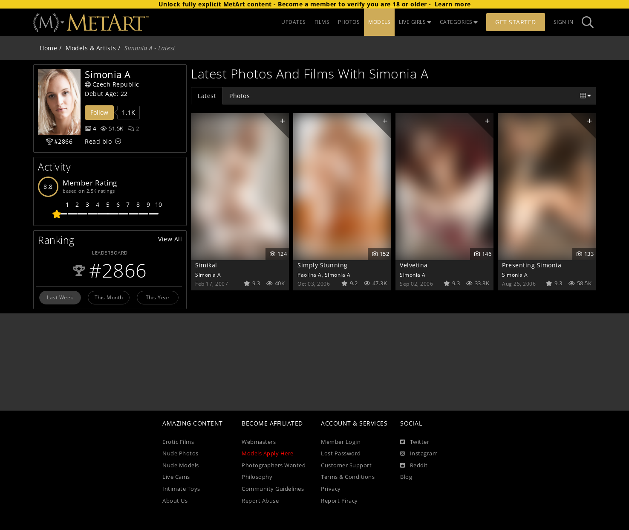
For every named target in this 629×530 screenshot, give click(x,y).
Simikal (206, 265)
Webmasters (259, 442)
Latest (207, 96)
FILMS (322, 22)
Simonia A (208, 274)
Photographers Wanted (274, 465)
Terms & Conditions (348, 477)
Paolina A (309, 274)
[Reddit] (414, 465)
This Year (158, 297)
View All (170, 239)
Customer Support (346, 465)
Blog (406, 477)
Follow (99, 112)
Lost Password (341, 453)
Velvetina (414, 265)
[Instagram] (419, 454)
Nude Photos (180, 453)
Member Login (341, 442)
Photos (239, 96)
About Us (175, 500)
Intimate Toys (181, 488)
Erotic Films (178, 442)
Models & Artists (91, 48)
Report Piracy (339, 500)
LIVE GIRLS (415, 22)
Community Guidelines (273, 488)
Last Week (60, 297)
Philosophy (257, 477)
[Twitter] (414, 442)
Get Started (515, 22)
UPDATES (293, 22)
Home (48, 48)
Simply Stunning (322, 265)
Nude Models (180, 465)
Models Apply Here (268, 453)
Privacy (331, 488)
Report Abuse (260, 500)
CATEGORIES (459, 22)
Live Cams (176, 477)
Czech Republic (112, 84)
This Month (109, 297)
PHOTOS (349, 22)
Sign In (564, 22)
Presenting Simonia (531, 265)
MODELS (379, 22)
